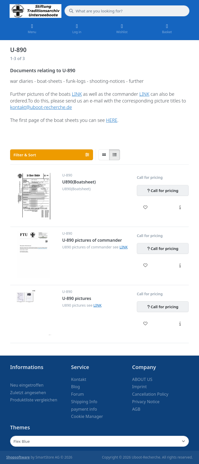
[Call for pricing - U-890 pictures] (163, 306)
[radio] (103, 154)
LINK (77, 94)
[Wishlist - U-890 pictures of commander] (145, 265)
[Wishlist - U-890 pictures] (145, 323)
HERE (111, 120)
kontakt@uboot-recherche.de (41, 107)
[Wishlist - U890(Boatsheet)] (145, 207)
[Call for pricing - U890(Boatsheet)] (163, 190)
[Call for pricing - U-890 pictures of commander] (163, 248)
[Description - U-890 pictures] (180, 323)
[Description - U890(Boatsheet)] (180, 207)
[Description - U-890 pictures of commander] (180, 265)
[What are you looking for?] (127, 10)
